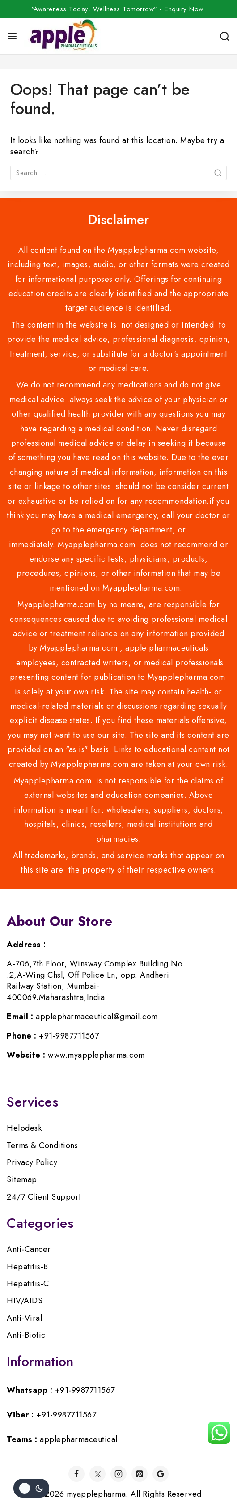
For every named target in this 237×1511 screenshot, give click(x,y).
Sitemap (22, 1179)
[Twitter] (97, 1474)
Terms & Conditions (42, 1145)
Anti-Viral (24, 1318)
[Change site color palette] (31, 1488)
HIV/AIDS (24, 1301)
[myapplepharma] (62, 36)
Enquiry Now (185, 9)
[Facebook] (76, 1474)
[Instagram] (118, 1474)
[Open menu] (12, 36)
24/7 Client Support (44, 1197)
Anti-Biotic (26, 1335)
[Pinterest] (139, 1474)
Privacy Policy (32, 1162)
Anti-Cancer (29, 1249)
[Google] (160, 1474)
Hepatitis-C (28, 1284)
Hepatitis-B (27, 1267)
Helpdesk (24, 1128)
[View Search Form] (224, 36)
